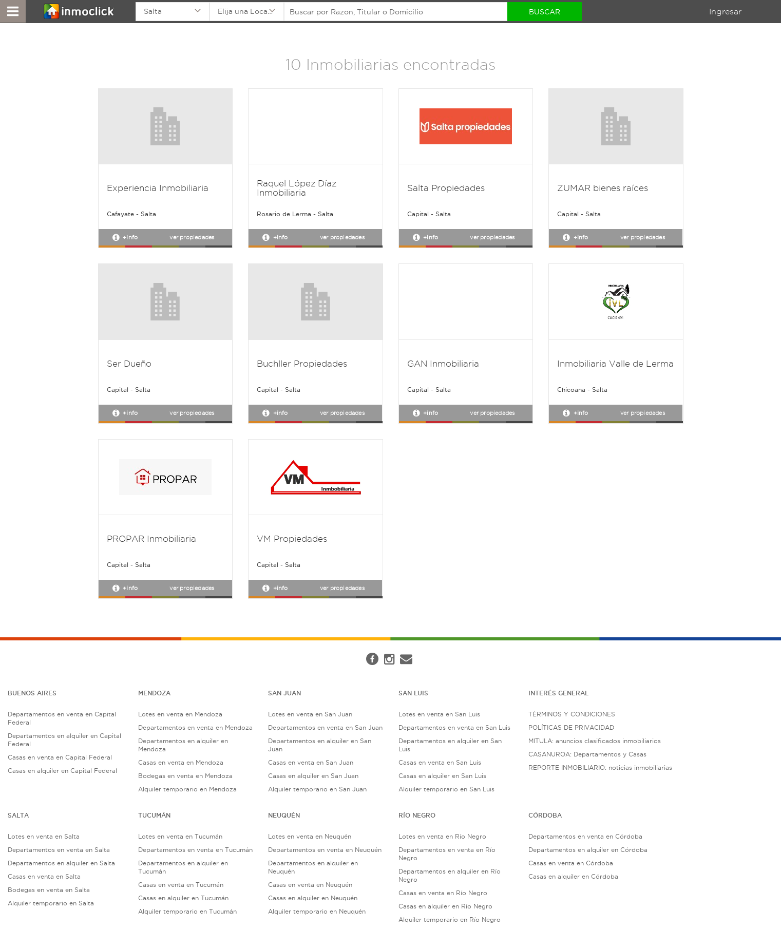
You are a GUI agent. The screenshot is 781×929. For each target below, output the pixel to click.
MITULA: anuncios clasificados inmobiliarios (594, 740)
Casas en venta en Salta (44, 876)
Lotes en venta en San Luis (439, 714)
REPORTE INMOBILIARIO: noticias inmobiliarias (600, 767)
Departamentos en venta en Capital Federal (62, 718)
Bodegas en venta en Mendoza (185, 775)
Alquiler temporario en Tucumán (187, 911)
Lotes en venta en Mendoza (180, 714)
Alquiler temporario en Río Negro (449, 919)
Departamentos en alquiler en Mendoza (183, 744)
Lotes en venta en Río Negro (442, 836)
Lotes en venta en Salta (44, 836)
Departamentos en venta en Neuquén (325, 849)
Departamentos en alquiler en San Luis (450, 744)
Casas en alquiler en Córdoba (573, 876)
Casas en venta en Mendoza (180, 762)
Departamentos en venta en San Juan (325, 727)
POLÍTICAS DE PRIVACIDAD (571, 727)
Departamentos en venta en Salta (59, 849)
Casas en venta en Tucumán (180, 884)
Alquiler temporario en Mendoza (187, 789)
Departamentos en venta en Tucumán (195, 849)
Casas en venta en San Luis (439, 762)
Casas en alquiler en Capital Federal (62, 770)
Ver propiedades (191, 237)
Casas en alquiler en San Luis (442, 775)
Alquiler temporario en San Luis (446, 789)
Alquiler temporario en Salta (51, 903)
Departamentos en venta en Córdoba (585, 836)
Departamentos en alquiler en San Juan (319, 744)
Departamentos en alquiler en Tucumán (183, 867)
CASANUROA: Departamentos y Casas (587, 754)
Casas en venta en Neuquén (310, 884)
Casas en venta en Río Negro (442, 892)
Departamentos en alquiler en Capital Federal (64, 739)
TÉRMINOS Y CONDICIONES (571, 714)
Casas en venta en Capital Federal (60, 757)
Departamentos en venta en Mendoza (195, 727)
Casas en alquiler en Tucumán (183, 898)
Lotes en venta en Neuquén (309, 836)
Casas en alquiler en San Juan (313, 775)
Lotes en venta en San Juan (310, 714)
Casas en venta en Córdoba (570, 863)
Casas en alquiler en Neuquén (312, 898)
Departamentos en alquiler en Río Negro (449, 875)
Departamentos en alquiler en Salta (61, 863)
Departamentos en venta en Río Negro (447, 853)
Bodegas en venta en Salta (49, 889)
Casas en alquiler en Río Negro (445, 906)
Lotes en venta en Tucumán (180, 836)
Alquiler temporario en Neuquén (317, 911)
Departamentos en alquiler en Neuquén (313, 867)
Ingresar (725, 11)
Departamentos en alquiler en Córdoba (587, 849)
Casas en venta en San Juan (310, 762)
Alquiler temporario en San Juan (317, 789)
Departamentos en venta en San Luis (454, 727)
